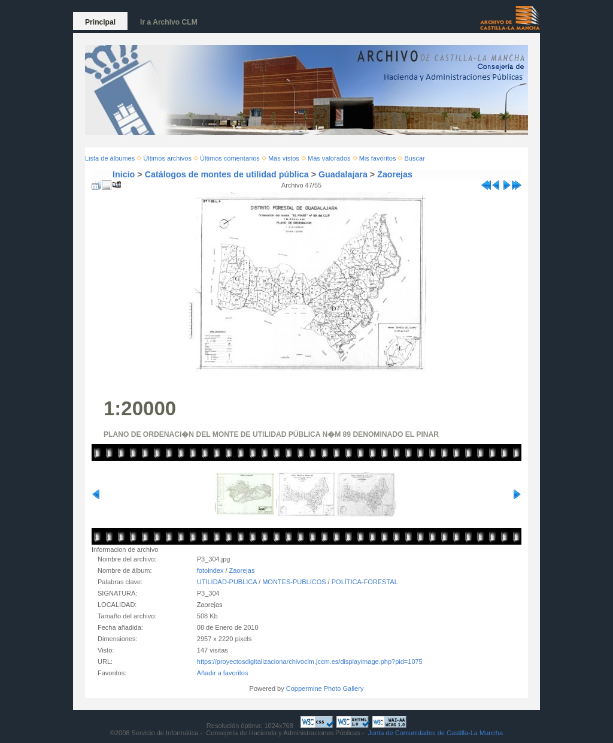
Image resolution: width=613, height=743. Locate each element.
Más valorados (329, 158)
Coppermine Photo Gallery (325, 688)
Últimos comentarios (230, 158)
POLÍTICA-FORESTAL (365, 581)
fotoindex (210, 570)
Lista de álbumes (110, 158)
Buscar (415, 158)
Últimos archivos (167, 158)
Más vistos (283, 158)
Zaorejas (394, 174)
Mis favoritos (377, 158)
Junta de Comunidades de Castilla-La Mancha (435, 732)
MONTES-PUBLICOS (294, 581)
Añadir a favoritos (222, 672)
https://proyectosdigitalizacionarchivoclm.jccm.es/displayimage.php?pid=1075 (310, 661)
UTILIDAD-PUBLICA (227, 581)
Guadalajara (343, 174)
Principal (100, 22)
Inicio (124, 174)
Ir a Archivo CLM (169, 22)
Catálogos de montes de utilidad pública (227, 174)
